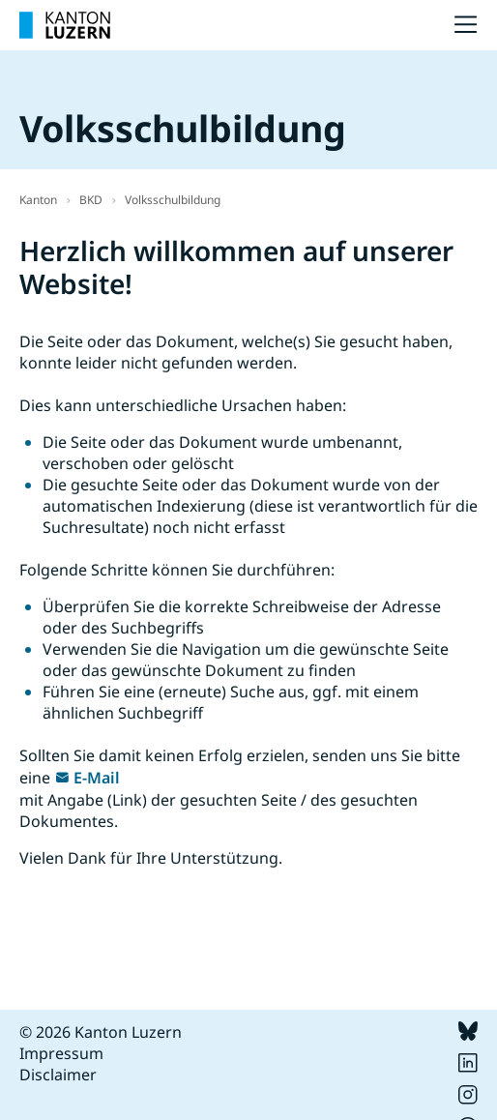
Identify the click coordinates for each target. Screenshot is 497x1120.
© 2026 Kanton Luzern (100, 1032)
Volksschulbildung (172, 200)
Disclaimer (58, 1074)
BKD (90, 200)
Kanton (38, 200)
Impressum (61, 1053)
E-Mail (96, 777)
